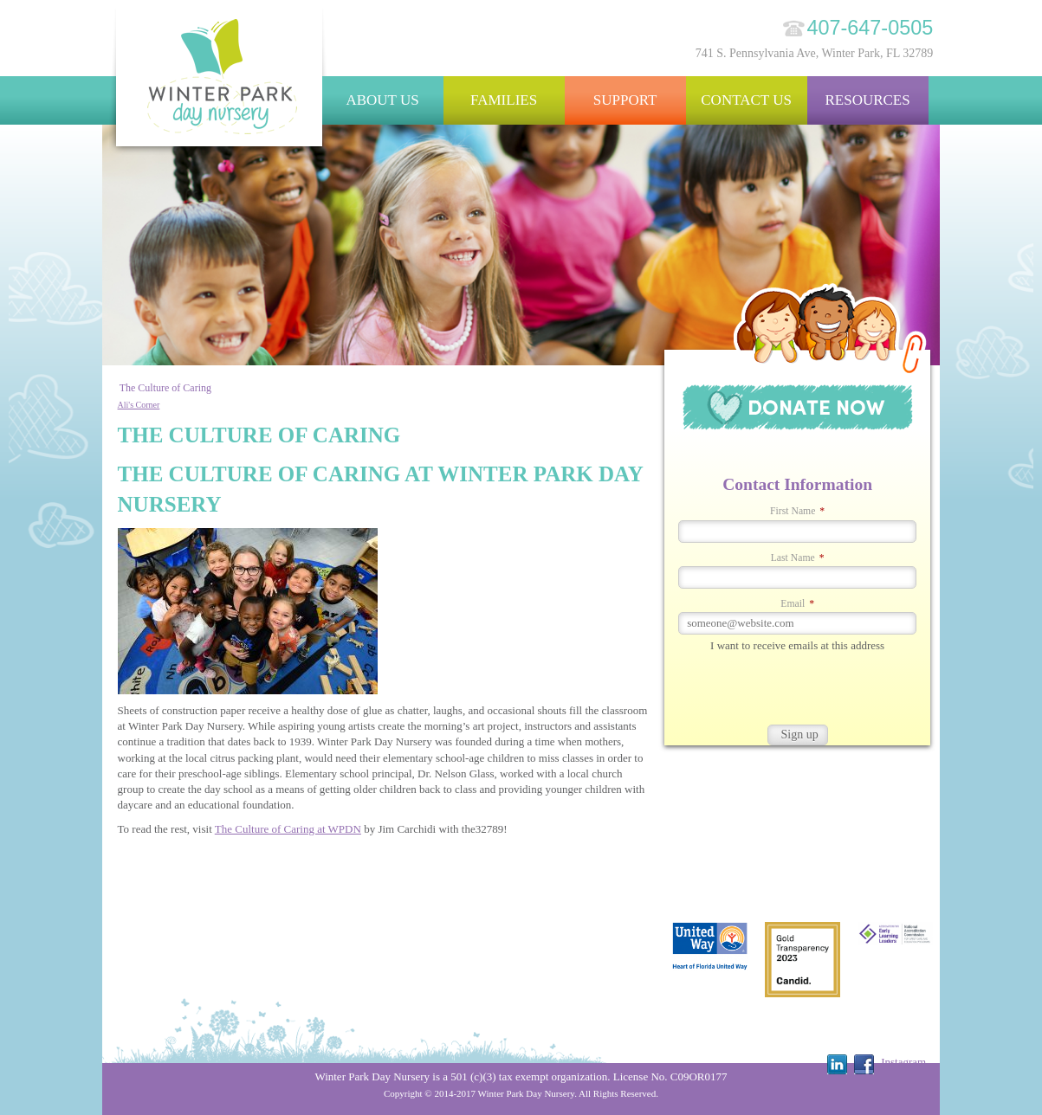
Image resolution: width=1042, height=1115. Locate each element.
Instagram (903, 1061)
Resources (867, 100)
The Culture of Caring (165, 388)
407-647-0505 (870, 27)
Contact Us (746, 100)
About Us (382, 100)
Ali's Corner (139, 404)
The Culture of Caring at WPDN (288, 828)
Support (625, 100)
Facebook (864, 1064)
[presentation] (796, 691)
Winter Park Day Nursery (220, 82)
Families (503, 100)
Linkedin (837, 1064)
